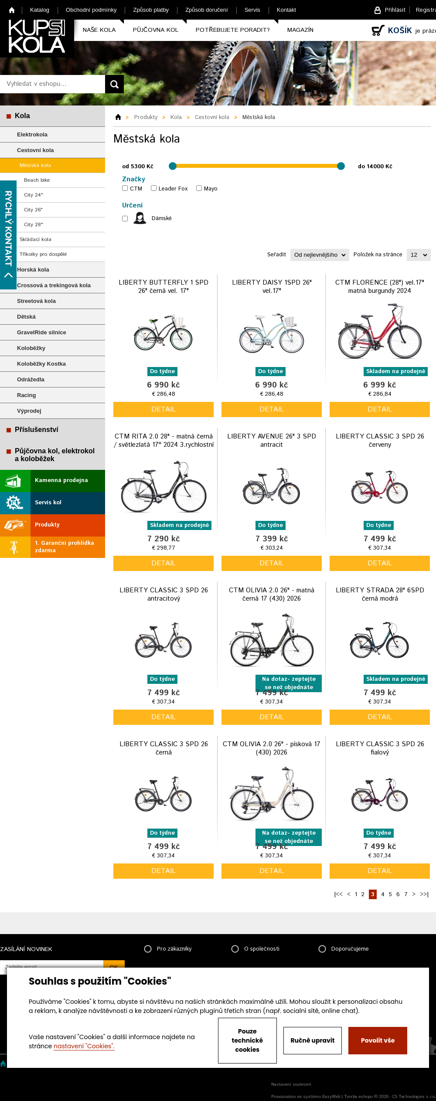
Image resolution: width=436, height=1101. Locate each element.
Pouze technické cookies (247, 1040)
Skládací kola (35, 239)
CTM (136, 189)
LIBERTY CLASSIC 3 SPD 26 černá (163, 749)
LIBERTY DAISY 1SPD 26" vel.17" (272, 287)
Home (12, 10)
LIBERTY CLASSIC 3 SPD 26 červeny (380, 441)
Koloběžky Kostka (41, 363)
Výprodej (29, 411)
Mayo (211, 189)
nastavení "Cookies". (84, 1046)
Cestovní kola (35, 150)
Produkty (47, 525)
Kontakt (286, 10)
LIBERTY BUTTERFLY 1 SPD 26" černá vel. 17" (163, 287)
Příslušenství (36, 429)
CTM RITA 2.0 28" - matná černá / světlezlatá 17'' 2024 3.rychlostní (164, 441)
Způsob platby (151, 10)
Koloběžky (31, 348)
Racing (26, 395)
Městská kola (35, 165)
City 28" (33, 224)
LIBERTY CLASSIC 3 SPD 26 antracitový (163, 595)
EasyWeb (331, 1097)
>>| (424, 894)
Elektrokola (32, 134)
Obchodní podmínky (91, 10)
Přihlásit (395, 10)
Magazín (300, 30)
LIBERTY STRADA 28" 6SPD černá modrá (380, 595)
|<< (338, 894)
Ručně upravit (312, 1040)
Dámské (162, 218)
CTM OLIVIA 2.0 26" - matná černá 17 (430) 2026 (271, 595)
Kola (22, 115)
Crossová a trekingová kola (54, 285)
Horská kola (33, 269)
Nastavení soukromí (291, 1084)
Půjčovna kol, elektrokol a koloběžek (55, 454)
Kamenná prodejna (61, 480)
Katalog (39, 10)
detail (163, 409)
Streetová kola (36, 301)
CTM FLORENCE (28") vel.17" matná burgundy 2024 (379, 287)
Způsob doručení (206, 10)
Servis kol (48, 503)
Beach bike (37, 180)
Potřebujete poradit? (233, 30)
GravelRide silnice (41, 332)
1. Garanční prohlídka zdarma (64, 547)
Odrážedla (30, 379)
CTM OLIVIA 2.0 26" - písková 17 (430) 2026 (271, 749)
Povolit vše (378, 1040)
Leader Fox (173, 189)
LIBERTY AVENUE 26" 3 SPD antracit (271, 441)
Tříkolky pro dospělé (43, 254)
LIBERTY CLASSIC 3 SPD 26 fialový (380, 749)
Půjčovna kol (155, 30)
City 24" (33, 195)
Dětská (26, 316)
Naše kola (99, 30)
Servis (252, 10)
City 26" (33, 210)
